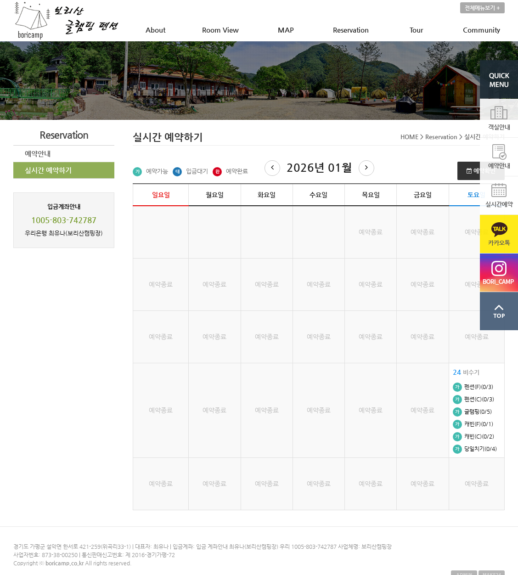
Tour (416, 30)
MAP (286, 30)
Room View (220, 30)
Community (481, 30)
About (155, 30)
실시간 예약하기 (48, 170)
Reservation (351, 30)
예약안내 (38, 154)
